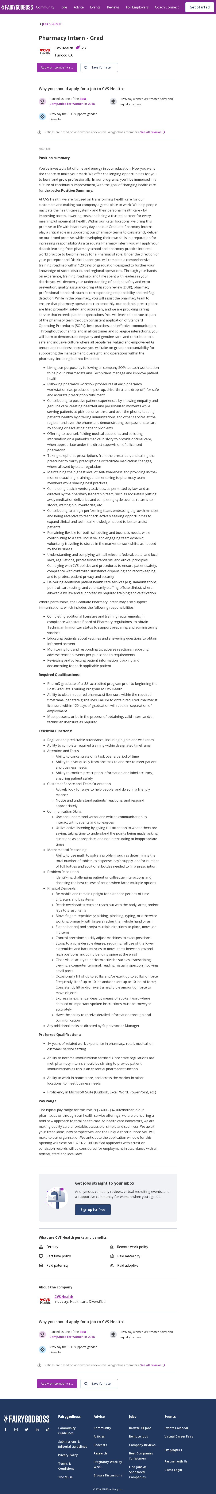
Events (95, 7)
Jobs (64, 7)
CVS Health (63, 1297)
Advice (79, 7)
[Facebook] (5, 1429)
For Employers (137, 7)
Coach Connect (167, 7)
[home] (17, 7)
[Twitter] (26, 1429)
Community (45, 7)
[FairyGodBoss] (26, 1419)
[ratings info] (40, 132)
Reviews (113, 7)
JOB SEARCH (50, 24)
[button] (99, 67)
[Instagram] (16, 1429)
